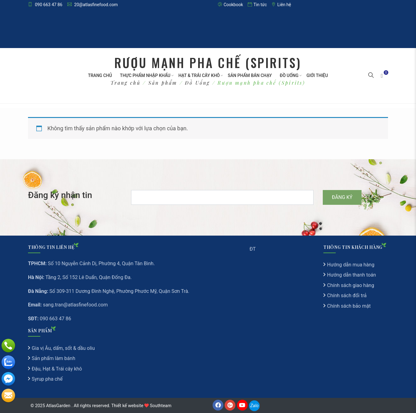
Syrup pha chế (47, 379)
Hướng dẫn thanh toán (351, 275)
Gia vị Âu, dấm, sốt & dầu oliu (63, 348)
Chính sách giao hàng (350, 285)
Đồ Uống (289, 75)
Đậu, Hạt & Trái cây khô (57, 369)
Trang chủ (100, 75)
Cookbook (230, 4)
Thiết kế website (127, 405)
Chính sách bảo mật (349, 306)
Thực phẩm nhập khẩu (145, 75)
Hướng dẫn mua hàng (350, 265)
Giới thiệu (317, 75)
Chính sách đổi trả (347, 295)
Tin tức (257, 4)
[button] (371, 76)
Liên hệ (281, 4)
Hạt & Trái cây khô (199, 75)
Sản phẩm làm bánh (53, 358)
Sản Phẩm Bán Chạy (250, 75)
